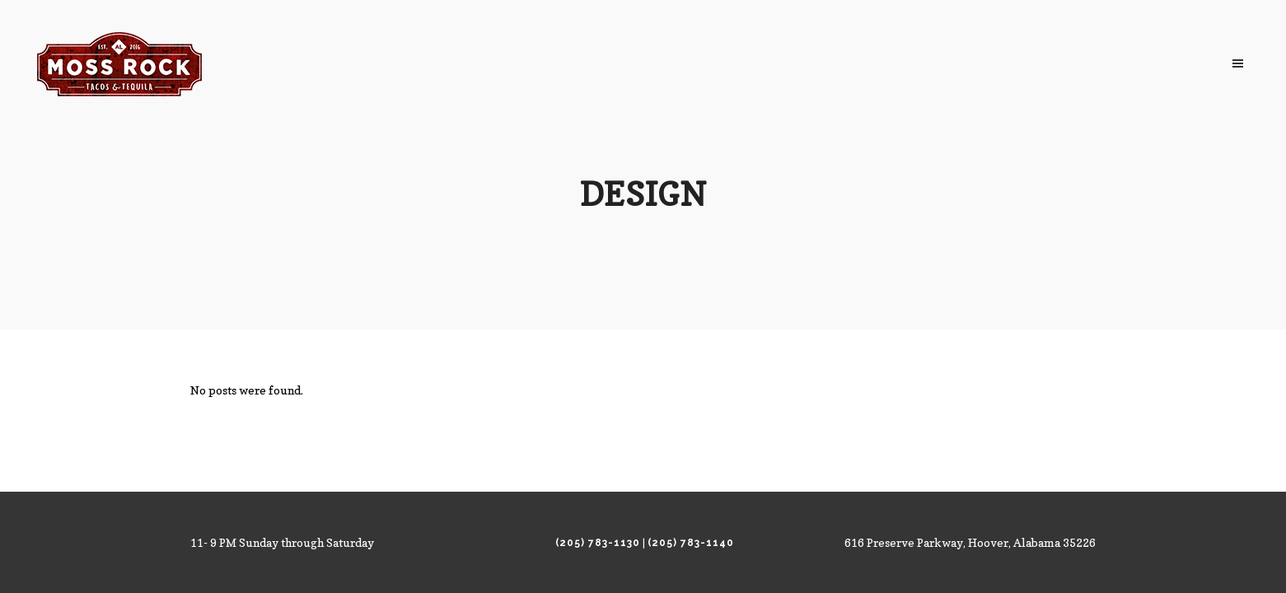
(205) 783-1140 (691, 543)
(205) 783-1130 (597, 543)
